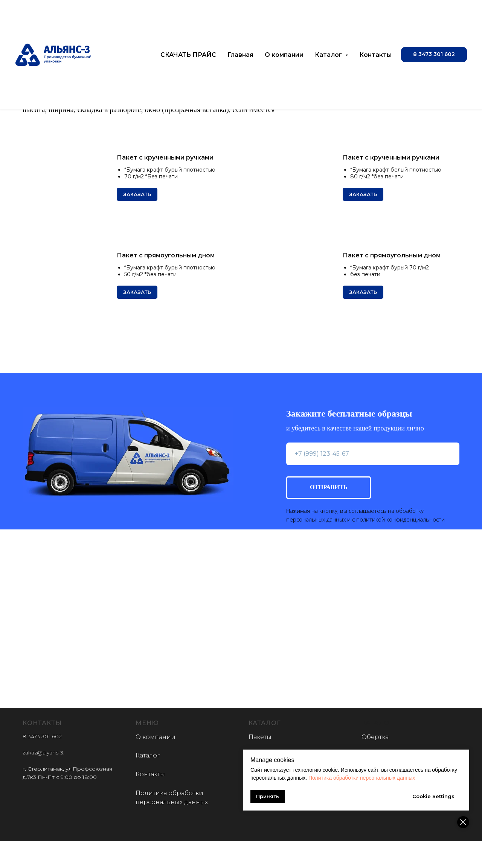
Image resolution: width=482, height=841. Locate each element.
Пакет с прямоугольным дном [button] (166, 255)
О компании (284, 54)
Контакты (375, 54)
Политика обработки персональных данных (361, 778)
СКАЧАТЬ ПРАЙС (188, 54)
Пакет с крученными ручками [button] (165, 157)
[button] (434, 54)
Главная (240, 54)
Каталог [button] (329, 54)
